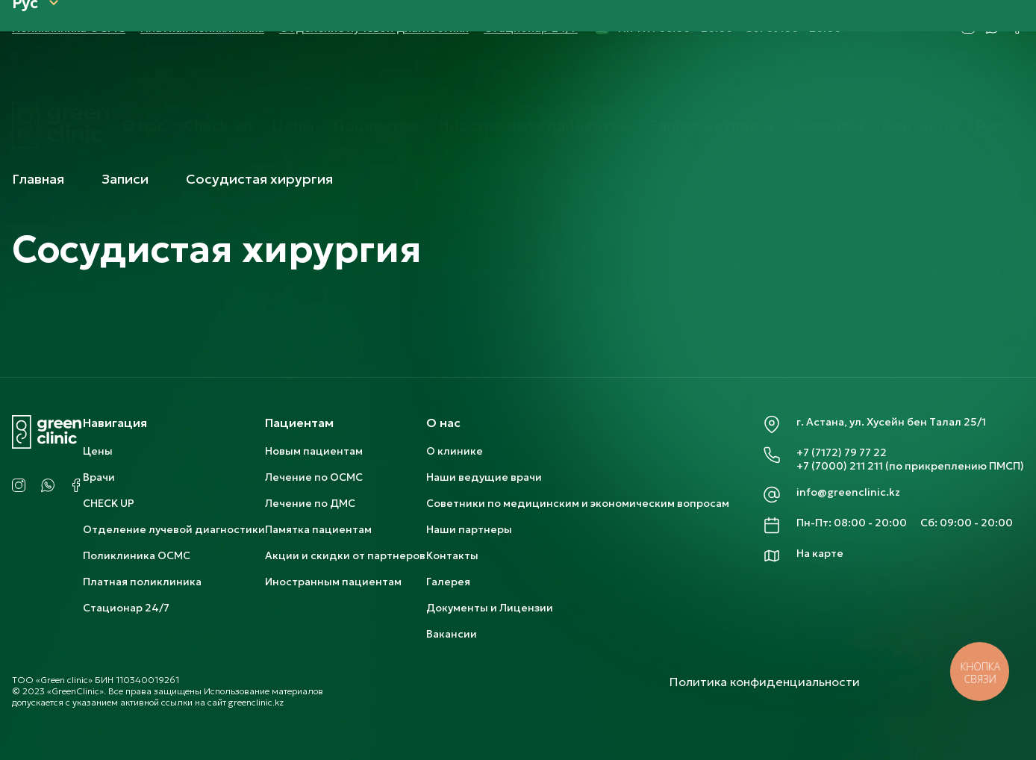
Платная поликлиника (142, 581)
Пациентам (376, 77)
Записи (125, 178)
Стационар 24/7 (126, 607)
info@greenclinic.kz (848, 492)
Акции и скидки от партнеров (345, 555)
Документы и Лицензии (489, 607)
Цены (293, 77)
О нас (143, 77)
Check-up (218, 77)
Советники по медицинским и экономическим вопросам (577, 503)
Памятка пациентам (318, 529)
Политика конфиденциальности (765, 681)
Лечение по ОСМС (314, 477)
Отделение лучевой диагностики (174, 529)
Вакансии (827, 77)
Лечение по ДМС (310, 503)
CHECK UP (108, 503)
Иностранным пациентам (533, 77)
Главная (38, 178)
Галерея (448, 581)
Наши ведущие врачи (484, 477)
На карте (819, 553)
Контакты (919, 77)
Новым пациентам (314, 451)
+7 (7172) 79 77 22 (841, 452)
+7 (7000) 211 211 (839, 466)
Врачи (99, 477)
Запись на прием (711, 77)
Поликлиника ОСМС (136, 555)
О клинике (454, 451)
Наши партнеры (469, 529)
